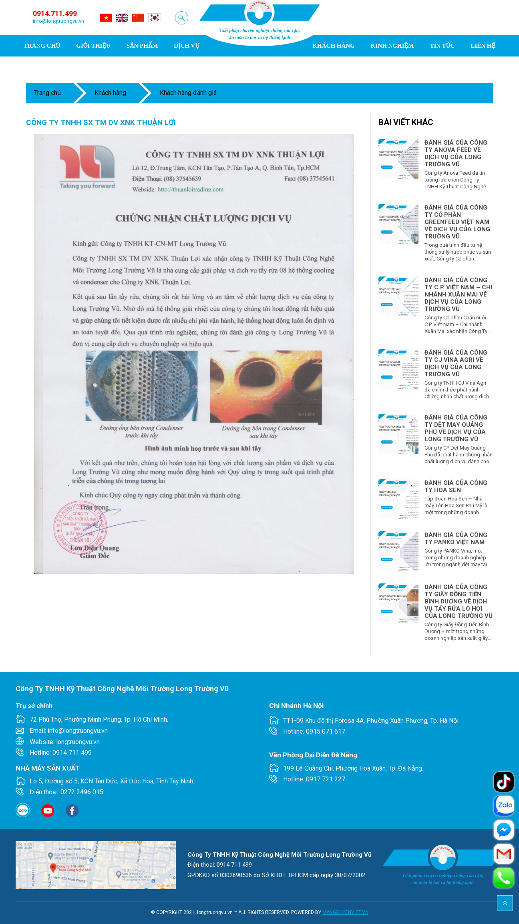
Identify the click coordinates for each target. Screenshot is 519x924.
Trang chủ (42, 45)
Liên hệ (483, 45)
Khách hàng (333, 45)
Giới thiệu (93, 45)
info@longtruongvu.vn (58, 21)
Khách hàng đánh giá (188, 93)
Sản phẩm (142, 45)
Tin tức (442, 45)
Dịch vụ (186, 45)
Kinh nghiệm (392, 45)
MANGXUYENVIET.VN (345, 912)
